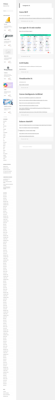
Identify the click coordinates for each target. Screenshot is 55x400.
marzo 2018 (5, 344)
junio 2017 (4, 357)
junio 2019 (4, 320)
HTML (4, 137)
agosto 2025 (5, 206)
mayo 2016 (5, 373)
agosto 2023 (5, 242)
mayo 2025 (5, 209)
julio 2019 (4, 318)
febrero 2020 (5, 307)
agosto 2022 (5, 261)
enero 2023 (5, 253)
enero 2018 (5, 347)
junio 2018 (4, 339)
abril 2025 (4, 211)
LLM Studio (24, 63)
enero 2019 (5, 328)
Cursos (4, 134)
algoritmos (5, 121)
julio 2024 (4, 224)
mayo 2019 (5, 321)
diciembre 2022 (5, 255)
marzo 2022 (5, 269)
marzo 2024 (5, 230)
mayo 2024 (5, 227)
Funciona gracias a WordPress (27, 146)
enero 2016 (5, 380)
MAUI (4, 147)
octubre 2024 (5, 219)
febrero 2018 (5, 346)
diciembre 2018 (5, 329)
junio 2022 (4, 264)
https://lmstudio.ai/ (22, 69)
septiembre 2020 (5, 297)
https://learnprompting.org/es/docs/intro (26, 136)
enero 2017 (5, 365)
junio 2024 (4, 225)
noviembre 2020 (5, 294)
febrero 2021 (5, 289)
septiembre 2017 (5, 354)
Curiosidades (5, 132)
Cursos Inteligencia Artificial (31, 94)
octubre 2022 (5, 258)
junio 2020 (4, 302)
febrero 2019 (5, 326)
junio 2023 (4, 245)
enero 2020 (5, 308)
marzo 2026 (5, 199)
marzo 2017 (5, 362)
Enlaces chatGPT (26, 121)
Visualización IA (25, 78)
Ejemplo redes (5, 166)
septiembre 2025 (5, 204)
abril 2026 (4, 198)
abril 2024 (4, 229)
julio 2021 (4, 281)
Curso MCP (23, 12)
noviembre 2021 (5, 276)
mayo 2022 (5, 266)
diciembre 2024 (5, 216)
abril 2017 (4, 360)
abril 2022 (4, 268)
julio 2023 (4, 243)
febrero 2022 (5, 271)
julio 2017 (4, 355)
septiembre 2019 (5, 315)
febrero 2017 (5, 364)
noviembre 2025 (5, 203)
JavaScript (4, 142)
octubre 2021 (5, 277)
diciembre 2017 (5, 349)
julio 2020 (4, 300)
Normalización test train (7, 172)
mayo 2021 (5, 284)
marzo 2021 (5, 287)
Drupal (4, 135)
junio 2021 (4, 282)
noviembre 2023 (5, 237)
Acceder (4, 391)
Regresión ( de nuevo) (6, 169)
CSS (3, 130)
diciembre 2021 (5, 274)
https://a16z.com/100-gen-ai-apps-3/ (25, 31)
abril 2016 (4, 375)
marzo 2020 (5, 305)
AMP (4, 122)
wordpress (5, 160)
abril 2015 (4, 385)
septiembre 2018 (5, 334)
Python (4, 150)
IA (27, 87)
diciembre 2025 (5, 201)
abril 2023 (4, 248)
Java (4, 140)
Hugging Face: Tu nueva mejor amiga (27, 130)
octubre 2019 (5, 313)
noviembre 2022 (5, 256)
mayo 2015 (5, 383)
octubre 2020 (5, 295)
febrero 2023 (5, 251)
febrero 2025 (5, 212)
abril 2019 (4, 323)
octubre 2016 (5, 370)
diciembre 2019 (5, 310)
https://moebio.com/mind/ (24, 84)
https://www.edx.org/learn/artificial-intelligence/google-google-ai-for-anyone (33, 100)
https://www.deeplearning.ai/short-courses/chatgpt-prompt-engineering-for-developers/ (35, 125)
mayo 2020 (5, 303)
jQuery (4, 145)
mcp (32, 21)
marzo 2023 (5, 250)
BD (3, 124)
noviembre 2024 (5, 217)
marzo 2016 (5, 377)
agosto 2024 (5, 222)
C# (3, 127)
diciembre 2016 (5, 367)
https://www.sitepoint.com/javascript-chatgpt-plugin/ (29, 127)
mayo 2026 (5, 196)
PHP (3, 148)
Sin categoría (5, 153)
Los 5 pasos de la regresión (7, 171)
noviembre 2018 (5, 331)
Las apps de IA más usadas (30, 28)
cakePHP (4, 129)
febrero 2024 (5, 232)
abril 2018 (4, 342)
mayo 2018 (5, 341)
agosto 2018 (5, 336)
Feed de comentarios (6, 394)
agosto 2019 (5, 316)
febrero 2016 (5, 378)
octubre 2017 (5, 352)
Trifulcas (5, 4)
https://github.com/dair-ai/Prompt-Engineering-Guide (29, 133)
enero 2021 (5, 290)
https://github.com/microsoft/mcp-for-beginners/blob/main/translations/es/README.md (35, 18)
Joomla (4, 143)
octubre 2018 (5, 333)
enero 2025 (5, 214)
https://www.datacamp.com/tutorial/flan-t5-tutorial (28, 105)
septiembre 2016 (5, 372)
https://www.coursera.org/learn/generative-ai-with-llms (29, 102)
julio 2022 (4, 263)
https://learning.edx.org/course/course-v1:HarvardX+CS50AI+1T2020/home (33, 112)
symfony (4, 155)
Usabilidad (5, 156)
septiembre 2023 (5, 240)
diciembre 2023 (5, 235)
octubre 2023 (5, 238)
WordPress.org (5, 396)
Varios (4, 158)
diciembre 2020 (5, 292)
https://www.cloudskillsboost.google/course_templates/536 (30, 97)
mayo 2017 (5, 359)
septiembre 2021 (5, 279)
